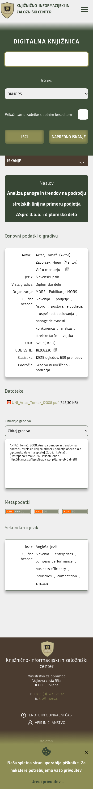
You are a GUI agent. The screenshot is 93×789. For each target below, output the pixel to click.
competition (67, 576)
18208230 (43, 350)
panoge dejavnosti (50, 321)
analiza (66, 328)
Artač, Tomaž (46, 255)
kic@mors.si (49, 698)
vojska (68, 335)
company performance (54, 561)
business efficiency (51, 568)
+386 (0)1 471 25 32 (48, 694)
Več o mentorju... (49, 269)
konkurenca (45, 328)
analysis (42, 583)
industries (44, 576)
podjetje (62, 299)
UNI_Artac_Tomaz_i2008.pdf (35, 402)
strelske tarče (46, 335)
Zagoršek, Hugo (48, 262)
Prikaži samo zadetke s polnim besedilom (38, 114)
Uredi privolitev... (47, 781)
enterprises (64, 554)
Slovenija (43, 299)
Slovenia (42, 554)
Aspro (40, 306)
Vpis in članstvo (50, 723)
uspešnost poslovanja (56, 313)
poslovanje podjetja (67, 306)
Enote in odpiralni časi (50, 715)
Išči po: (46, 80)
